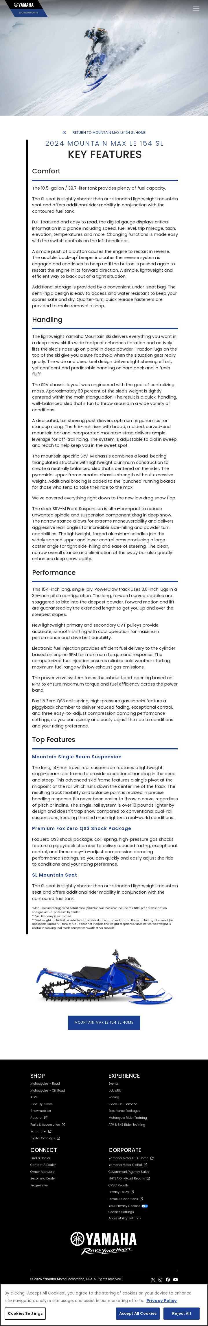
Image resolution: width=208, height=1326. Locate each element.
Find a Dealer (40, 1158)
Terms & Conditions (125, 1199)
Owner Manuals (42, 1172)
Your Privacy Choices (128, 1206)
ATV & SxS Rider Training (126, 1125)
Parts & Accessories (47, 1125)
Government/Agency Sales (128, 1172)
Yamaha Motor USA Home (131, 1158)
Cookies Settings (121, 1212)
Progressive (39, 1185)
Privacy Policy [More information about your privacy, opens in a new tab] (161, 1300)
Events (113, 1083)
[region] (104, 1305)
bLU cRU (114, 1090)
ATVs (34, 1097)
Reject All (181, 1313)
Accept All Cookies (138, 1313)
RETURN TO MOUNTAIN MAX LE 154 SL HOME (104, 132)
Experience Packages (124, 1111)
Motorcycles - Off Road (47, 1090)
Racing (113, 1097)
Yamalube (41, 1131)
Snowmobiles (40, 1111)
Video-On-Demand (122, 1104)
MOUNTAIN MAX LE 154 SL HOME (104, 1022)
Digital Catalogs (45, 1138)
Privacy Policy (121, 1192)
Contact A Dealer (43, 1165)
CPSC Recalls (118, 1185)
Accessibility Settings (124, 1218)
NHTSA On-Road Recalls (129, 1178)
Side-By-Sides (41, 1104)
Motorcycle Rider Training (127, 1118)
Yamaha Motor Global (128, 1165)
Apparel (39, 1118)
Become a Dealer (43, 1178)
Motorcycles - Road (45, 1083)
